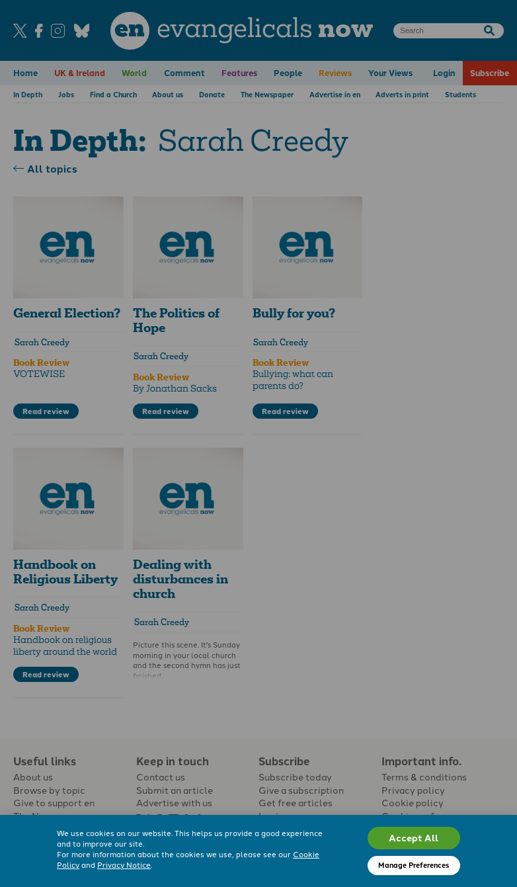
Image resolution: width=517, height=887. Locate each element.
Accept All (413, 837)
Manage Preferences (413, 865)
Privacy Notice (124, 864)
